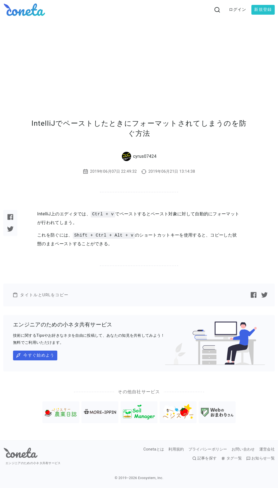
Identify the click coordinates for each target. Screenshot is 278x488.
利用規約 (176, 449)
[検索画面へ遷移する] (217, 9)
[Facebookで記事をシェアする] (10, 217)
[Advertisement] (139, 60)
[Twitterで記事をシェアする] (10, 229)
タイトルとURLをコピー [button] (40, 295)
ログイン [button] (238, 9)
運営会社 (267, 449)
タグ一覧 (231, 458)
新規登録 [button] (263, 9)
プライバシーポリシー (207, 449)
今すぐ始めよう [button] (35, 355)
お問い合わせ (243, 449)
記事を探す (204, 458)
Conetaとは (153, 449)
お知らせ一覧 (260, 458)
